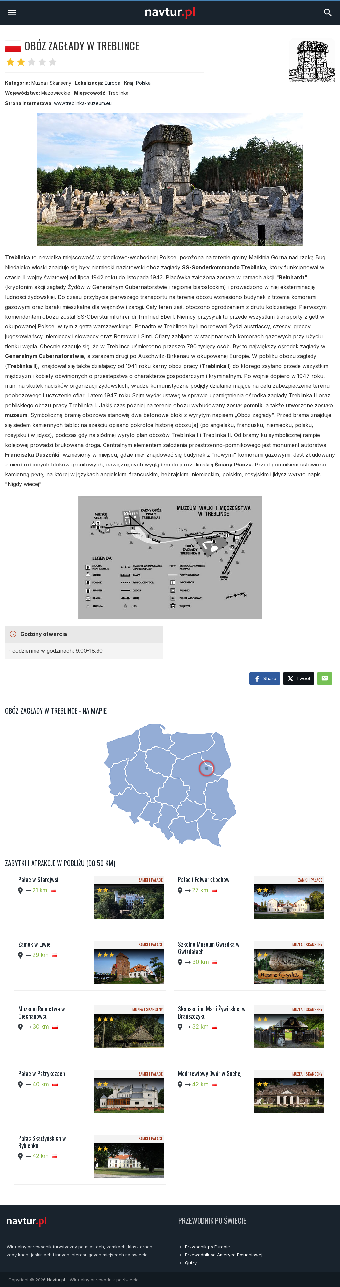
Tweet (298, 679)
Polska (143, 83)
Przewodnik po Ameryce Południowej (223, 1254)
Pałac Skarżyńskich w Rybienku (42, 1142)
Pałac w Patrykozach (41, 1073)
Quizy (191, 1262)
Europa (112, 83)
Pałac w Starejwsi (38, 879)
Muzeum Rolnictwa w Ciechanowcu (41, 1012)
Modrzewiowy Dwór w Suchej (210, 1073)
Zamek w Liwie (34, 944)
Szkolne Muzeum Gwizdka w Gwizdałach (209, 948)
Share (264, 679)
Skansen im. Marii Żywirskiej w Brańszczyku (212, 1012)
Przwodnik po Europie (207, 1246)
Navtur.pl (56, 1279)
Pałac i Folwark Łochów (204, 879)
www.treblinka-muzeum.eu (83, 103)
